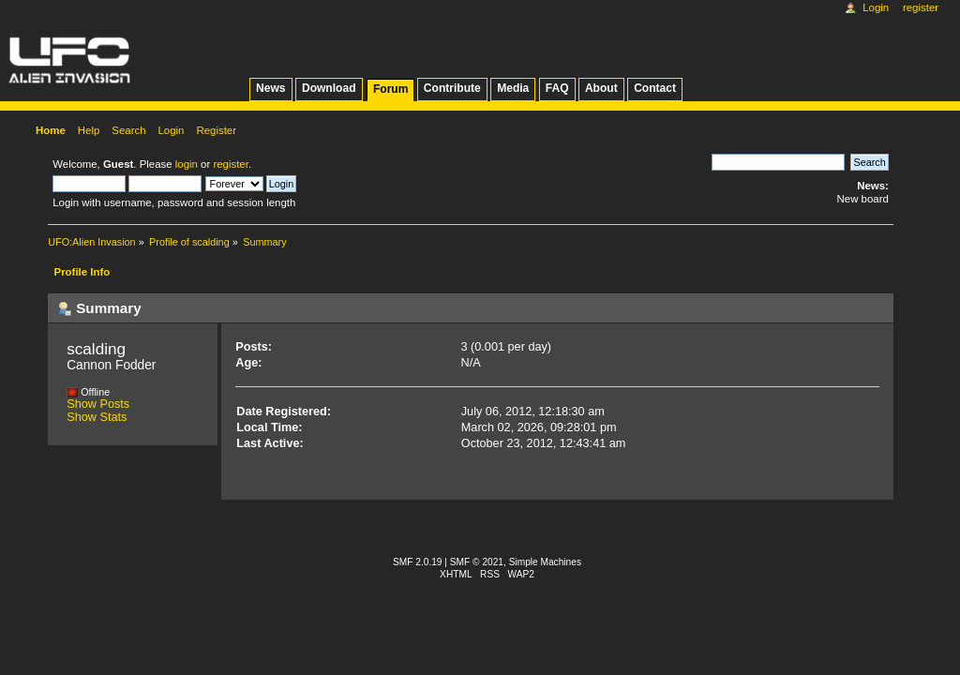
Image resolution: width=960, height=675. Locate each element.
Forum (390, 89)
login (186, 164)
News (270, 88)
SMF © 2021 (476, 562)
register (230, 164)
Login (875, 7)
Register (920, 7)
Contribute (452, 88)
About (601, 88)
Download (329, 88)
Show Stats (97, 417)
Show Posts (98, 404)
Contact (655, 88)
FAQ (557, 88)
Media (513, 88)
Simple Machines (545, 562)
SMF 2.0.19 (417, 562)
